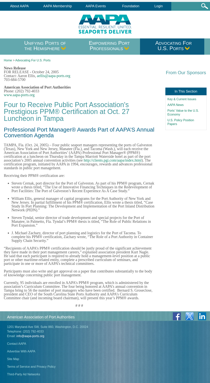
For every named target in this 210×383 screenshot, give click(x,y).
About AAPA (19, 6)
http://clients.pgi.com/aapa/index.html (113, 160)
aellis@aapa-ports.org (53, 76)
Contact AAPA (16, 343)
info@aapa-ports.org (30, 336)
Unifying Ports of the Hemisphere (45, 45)
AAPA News (175, 105)
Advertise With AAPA (21, 351)
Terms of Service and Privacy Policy (31, 366)
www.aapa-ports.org (19, 95)
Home (8, 60)
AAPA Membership (57, 6)
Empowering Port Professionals (109, 45)
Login (158, 6)
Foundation (130, 6)
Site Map (13, 359)
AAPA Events (96, 6)
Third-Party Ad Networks (23, 374)
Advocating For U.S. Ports (173, 45)
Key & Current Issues (181, 99)
